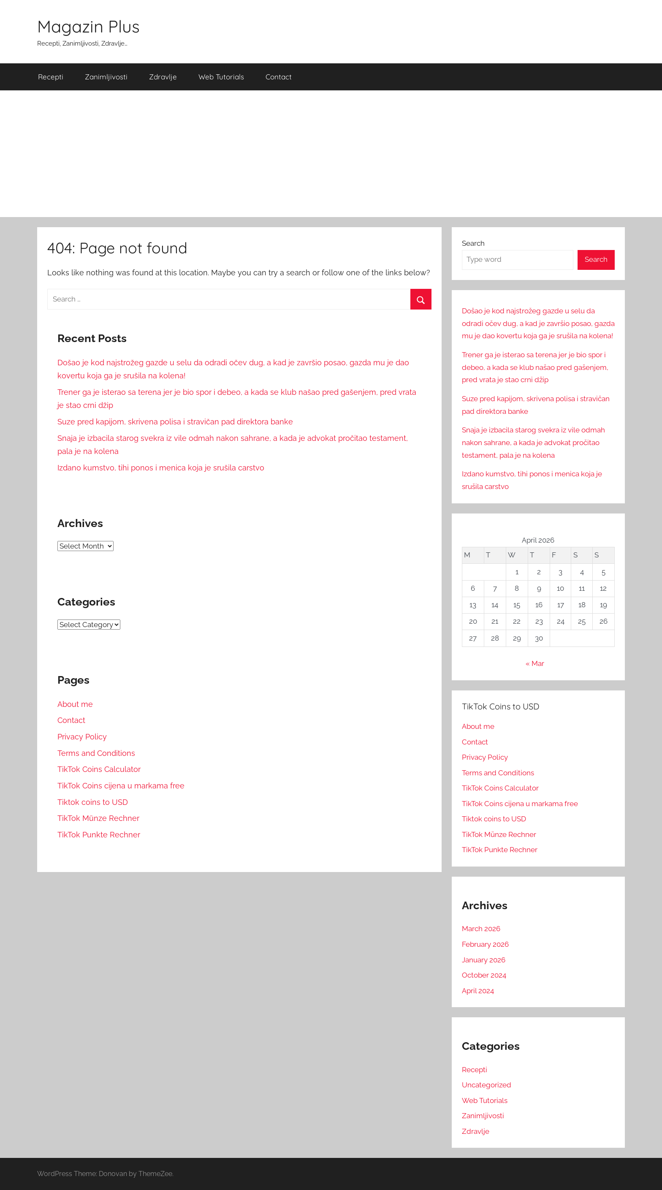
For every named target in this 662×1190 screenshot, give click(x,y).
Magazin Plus (88, 26)
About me (75, 704)
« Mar (535, 663)
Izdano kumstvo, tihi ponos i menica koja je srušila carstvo (160, 467)
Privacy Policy (82, 736)
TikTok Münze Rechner (98, 818)
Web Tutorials (221, 76)
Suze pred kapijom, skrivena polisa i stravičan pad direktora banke (175, 421)
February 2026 (485, 944)
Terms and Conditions (96, 753)
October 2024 (484, 975)
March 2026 (481, 928)
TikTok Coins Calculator (99, 769)
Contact (279, 76)
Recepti (50, 76)
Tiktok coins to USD (92, 802)
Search (473, 243)
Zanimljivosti (106, 76)
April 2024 (478, 990)
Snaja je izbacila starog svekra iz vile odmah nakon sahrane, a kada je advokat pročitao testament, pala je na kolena (533, 442)
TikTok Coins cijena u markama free (120, 785)
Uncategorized (486, 1085)
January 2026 (483, 960)
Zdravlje (163, 76)
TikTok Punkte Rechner (98, 834)
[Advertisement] (331, 154)
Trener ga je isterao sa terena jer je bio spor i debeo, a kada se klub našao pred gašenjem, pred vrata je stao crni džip (535, 367)
